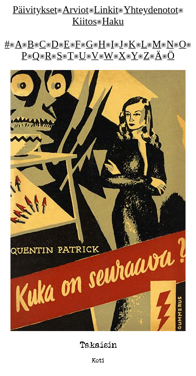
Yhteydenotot (150, 9)
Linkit (106, 9)
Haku (113, 21)
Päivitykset (35, 9)
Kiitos (84, 21)
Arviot (75, 9)
